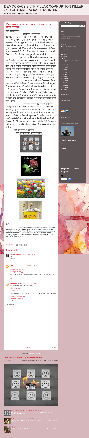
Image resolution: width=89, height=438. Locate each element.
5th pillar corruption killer (69, 46)
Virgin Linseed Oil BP (15, 288)
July (65, 58)
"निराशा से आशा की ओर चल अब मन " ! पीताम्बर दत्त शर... (71, 61)
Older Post (53, 347)
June (65, 64)
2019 (63, 69)
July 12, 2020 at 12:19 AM (28, 254)
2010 (63, 89)
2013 (63, 83)
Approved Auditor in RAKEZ (17, 271)
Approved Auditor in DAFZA (17, 269)
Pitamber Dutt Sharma (65, 102)
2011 (63, 87)
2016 (63, 76)
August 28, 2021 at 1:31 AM (30, 265)
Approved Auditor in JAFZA (16, 272)
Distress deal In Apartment (16, 298)
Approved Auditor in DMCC (16, 276)
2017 (63, 74)
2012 (63, 85)
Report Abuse (65, 94)
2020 (63, 56)
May (65, 67)
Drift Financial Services (16, 265)
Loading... (63, 143)
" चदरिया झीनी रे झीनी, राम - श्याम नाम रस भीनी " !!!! (22, 419)
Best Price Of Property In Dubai (17, 296)
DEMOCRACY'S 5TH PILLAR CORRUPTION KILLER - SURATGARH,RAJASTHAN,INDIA (43, 8)
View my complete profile (67, 49)
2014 (63, 80)
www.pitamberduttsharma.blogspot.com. (42, 231)
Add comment (10, 304)
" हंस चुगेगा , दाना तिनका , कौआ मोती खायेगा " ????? (22, 427)
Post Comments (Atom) (34, 353)
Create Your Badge (65, 105)
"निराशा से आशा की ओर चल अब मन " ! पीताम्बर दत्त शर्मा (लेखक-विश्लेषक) (23, 357)
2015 (63, 78)
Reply (11, 260)
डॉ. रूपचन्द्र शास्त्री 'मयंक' (16, 254)
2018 (63, 72)
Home (28, 347)
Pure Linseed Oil (14, 290)
